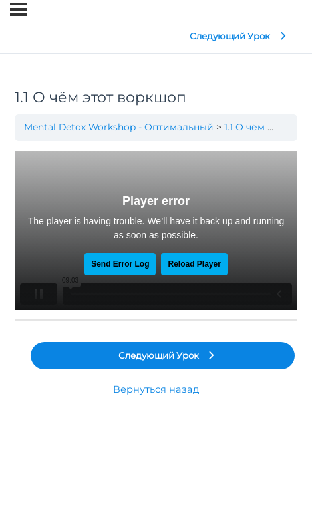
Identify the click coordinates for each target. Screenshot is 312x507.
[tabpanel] (156, 230)
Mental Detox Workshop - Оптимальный (119, 127)
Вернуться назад (156, 389)
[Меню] (18, 9)
